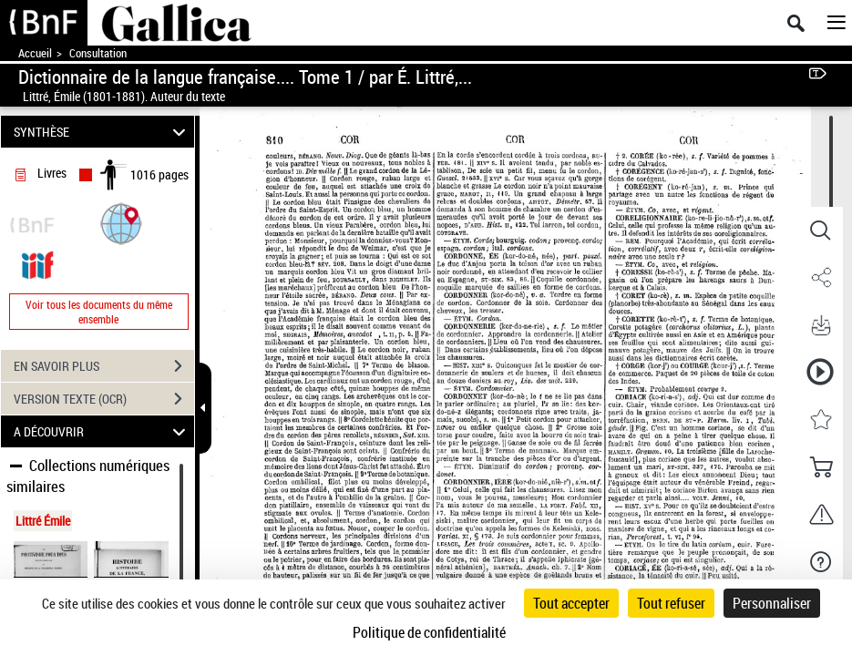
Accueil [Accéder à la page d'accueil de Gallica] (35, 53)
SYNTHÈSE (102, 132)
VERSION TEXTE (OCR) (104, 399)
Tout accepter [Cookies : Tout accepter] (571, 603)
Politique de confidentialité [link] (429, 632)
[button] (121, 222)
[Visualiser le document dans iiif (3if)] (37, 263)
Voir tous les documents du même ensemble (99, 311)
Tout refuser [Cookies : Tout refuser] (671, 603)
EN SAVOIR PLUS (104, 366)
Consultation (98, 53)
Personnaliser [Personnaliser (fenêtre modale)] (772, 603)
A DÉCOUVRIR (102, 431)
